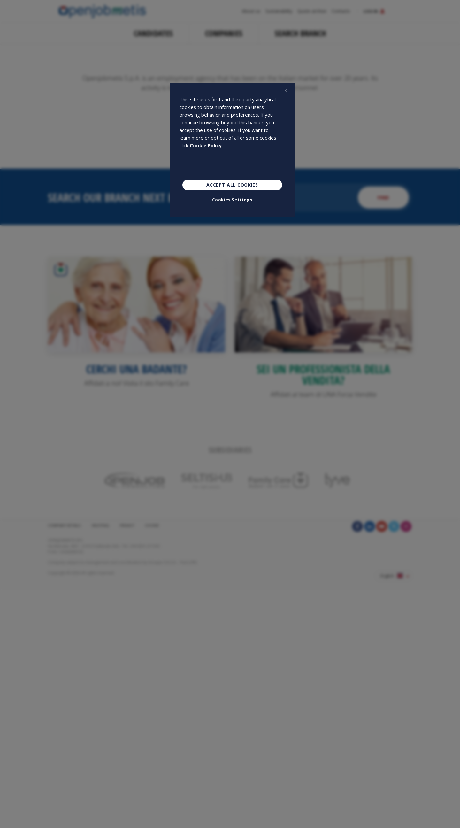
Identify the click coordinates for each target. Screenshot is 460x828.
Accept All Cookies (232, 185)
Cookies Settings (232, 200)
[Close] (286, 90)
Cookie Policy (206, 145)
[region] (232, 150)
